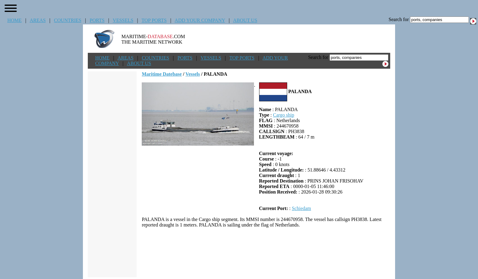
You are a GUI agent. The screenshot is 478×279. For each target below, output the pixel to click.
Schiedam (301, 208)
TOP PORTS (153, 20)
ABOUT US (245, 20)
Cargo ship (283, 115)
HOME (14, 20)
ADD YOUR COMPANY (200, 20)
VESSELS (123, 20)
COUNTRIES (67, 20)
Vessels (192, 74)
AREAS (37, 20)
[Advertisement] (266, 252)
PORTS (97, 20)
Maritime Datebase (162, 74)
